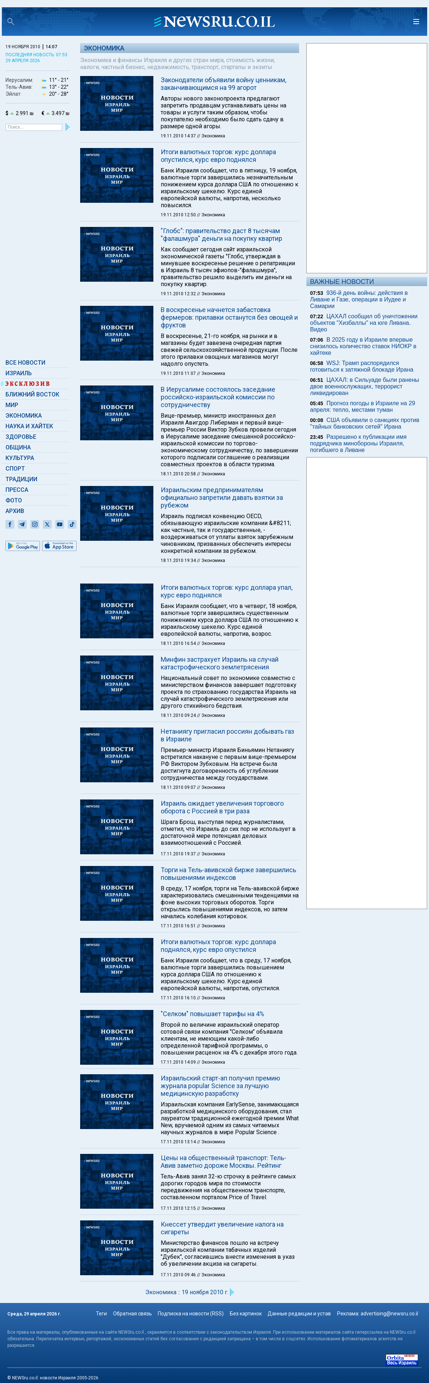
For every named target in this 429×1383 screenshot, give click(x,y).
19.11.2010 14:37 (179, 135)
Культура (19, 458)
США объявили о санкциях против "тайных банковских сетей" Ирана (364, 423)
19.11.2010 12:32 (179, 293)
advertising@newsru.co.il (389, 1313)
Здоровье (20, 436)
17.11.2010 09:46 (179, 1274)
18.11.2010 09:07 (179, 787)
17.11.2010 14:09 (179, 1062)
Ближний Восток (32, 394)
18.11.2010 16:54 (179, 643)
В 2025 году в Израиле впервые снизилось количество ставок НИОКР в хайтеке (363, 346)
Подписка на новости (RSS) (191, 1313)
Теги (101, 1313)
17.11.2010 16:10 (179, 997)
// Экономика (211, 135)
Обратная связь (132, 1313)
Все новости (25, 362)
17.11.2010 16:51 (179, 925)
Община (18, 447)
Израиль (18, 373)
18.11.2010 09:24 (179, 715)
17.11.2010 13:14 (179, 1141)
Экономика (23, 415)
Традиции (21, 479)
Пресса (16, 489)
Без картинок (246, 1313)
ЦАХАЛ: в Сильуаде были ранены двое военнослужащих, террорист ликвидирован (364, 386)
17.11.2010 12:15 (179, 1208)
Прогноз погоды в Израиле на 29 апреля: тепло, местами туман (362, 406)
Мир (11, 405)
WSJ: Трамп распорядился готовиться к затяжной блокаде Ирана (361, 366)
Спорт (15, 468)
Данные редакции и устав (299, 1313)
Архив (14, 511)
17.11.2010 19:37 (179, 853)
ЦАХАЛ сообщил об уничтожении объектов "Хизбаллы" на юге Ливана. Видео (364, 323)
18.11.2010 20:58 (179, 473)
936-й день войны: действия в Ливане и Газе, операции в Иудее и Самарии (359, 299)
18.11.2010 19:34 (179, 560)
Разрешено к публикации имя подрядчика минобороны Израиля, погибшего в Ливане (358, 443)
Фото (13, 500)
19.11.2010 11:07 (179, 373)
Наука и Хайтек (29, 426)
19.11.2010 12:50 (179, 214)
